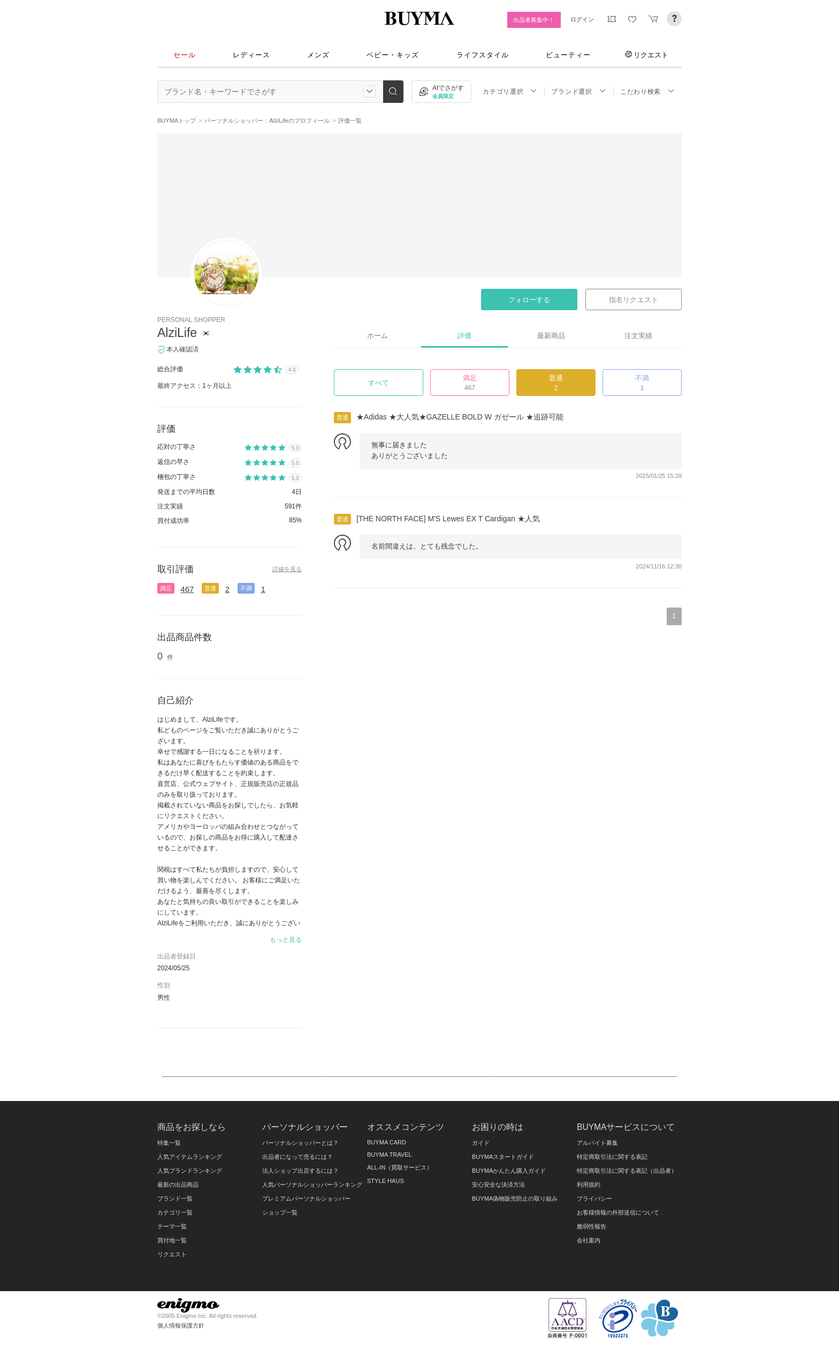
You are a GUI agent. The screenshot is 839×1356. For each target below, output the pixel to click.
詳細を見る (287, 569)
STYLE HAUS (385, 1181)
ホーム (377, 336)
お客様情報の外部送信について (618, 1212)
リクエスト (646, 54)
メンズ (318, 54)
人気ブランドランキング (189, 1170)
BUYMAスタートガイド (503, 1156)
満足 (166, 588)
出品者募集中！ (533, 20)
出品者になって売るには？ (297, 1156)
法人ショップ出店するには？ (300, 1170)
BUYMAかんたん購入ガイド (509, 1170)
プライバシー (594, 1198)
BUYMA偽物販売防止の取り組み (515, 1198)
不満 (246, 588)
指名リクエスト (633, 300)
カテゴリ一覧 (175, 1212)
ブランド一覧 (175, 1198)
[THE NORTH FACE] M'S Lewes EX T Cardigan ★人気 (448, 518)
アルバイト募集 (597, 1143)
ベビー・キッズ (393, 54)
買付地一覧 (172, 1240)
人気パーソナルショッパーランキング (312, 1184)
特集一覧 (169, 1143)
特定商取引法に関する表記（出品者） (627, 1170)
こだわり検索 (647, 91)
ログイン (582, 19)
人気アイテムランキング (189, 1156)
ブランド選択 (578, 91)
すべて (378, 383)
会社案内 (588, 1240)
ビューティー (568, 54)
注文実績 (638, 336)
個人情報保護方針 (180, 1325)
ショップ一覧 (280, 1212)
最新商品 (551, 336)
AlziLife (177, 333)
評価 (464, 336)
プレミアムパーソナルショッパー (306, 1198)
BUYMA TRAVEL (389, 1154)
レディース (251, 54)
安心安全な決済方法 (498, 1184)
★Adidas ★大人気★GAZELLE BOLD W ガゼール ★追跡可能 (459, 417)
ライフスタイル (482, 54)
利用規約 (588, 1184)
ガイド (481, 1143)
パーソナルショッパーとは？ (300, 1143)
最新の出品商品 (178, 1184)
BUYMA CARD (386, 1142)
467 (187, 589)
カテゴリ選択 (510, 91)
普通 (210, 588)
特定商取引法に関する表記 (612, 1156)
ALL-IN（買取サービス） (399, 1167)
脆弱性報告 (591, 1226)
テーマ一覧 (172, 1226)
